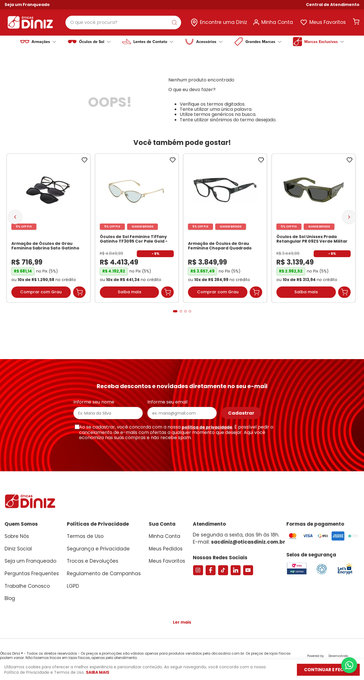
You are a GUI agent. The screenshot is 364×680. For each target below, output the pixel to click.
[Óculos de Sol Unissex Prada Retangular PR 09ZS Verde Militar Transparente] (313, 231)
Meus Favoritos (327, 22)
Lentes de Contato (153, 41)
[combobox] (123, 22)
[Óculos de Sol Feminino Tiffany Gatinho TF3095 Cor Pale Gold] (137, 231)
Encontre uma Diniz (223, 22)
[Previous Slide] (15, 219)
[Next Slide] (349, 219)
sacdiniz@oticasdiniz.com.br (248, 541)
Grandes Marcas (263, 41)
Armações (44, 41)
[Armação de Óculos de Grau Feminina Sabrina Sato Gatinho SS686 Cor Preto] (48, 231)
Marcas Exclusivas (324, 41)
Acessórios (209, 41)
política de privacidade (207, 427)
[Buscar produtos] (175, 22)
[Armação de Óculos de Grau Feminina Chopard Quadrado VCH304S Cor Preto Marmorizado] (225, 231)
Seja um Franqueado (27, 4)
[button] (332, 5)
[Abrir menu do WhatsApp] (349, 665)
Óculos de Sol (95, 41)
